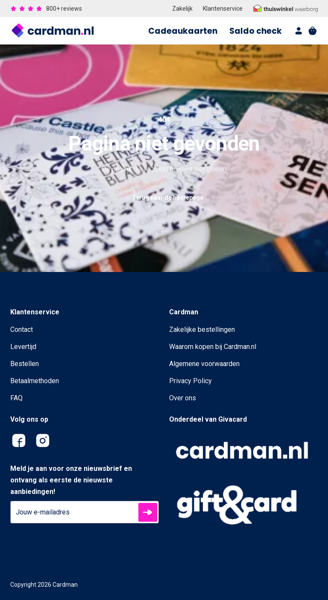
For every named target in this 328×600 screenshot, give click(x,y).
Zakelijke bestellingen (202, 329)
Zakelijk (182, 8)
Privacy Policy (190, 381)
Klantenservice (223, 8)
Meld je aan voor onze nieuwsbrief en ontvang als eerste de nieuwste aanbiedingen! (71, 480)
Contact (21, 329)
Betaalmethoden (34, 381)
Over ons (182, 398)
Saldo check (255, 31)
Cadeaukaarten (182, 31)
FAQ (16, 398)
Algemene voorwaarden (204, 364)
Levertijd (23, 347)
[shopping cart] (313, 31)
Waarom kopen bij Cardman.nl (212, 347)
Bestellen (24, 364)
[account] (299, 31)
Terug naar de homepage (164, 197)
